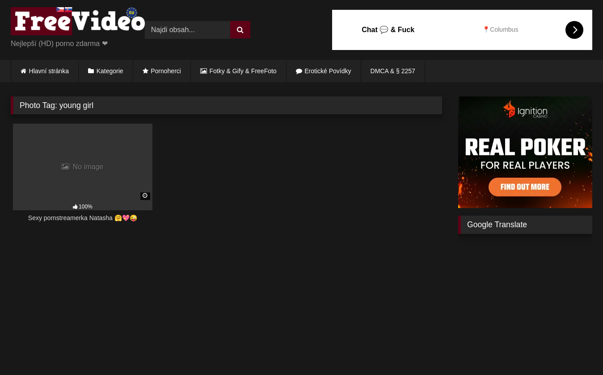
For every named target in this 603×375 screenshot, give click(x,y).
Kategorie (110, 71)
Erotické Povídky (327, 71)
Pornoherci (166, 71)
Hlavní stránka (49, 71)
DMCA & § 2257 (393, 71)
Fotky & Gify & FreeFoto (243, 71)
